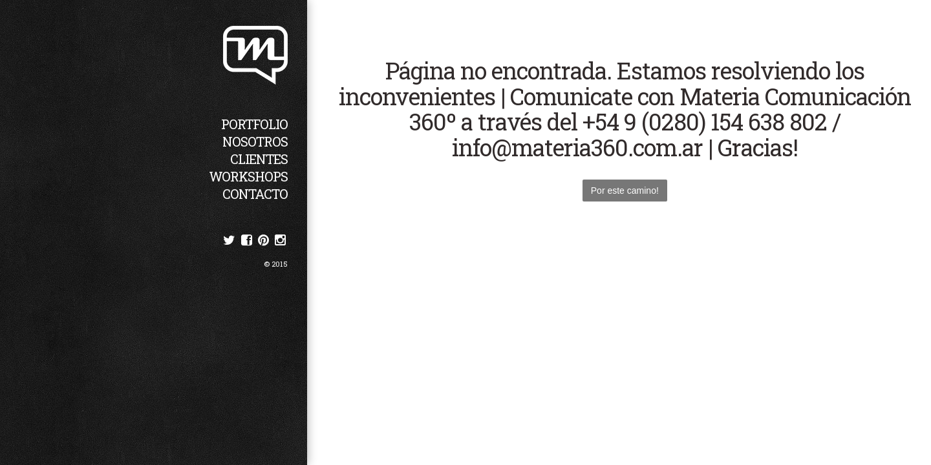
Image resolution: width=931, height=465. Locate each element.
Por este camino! (625, 190)
